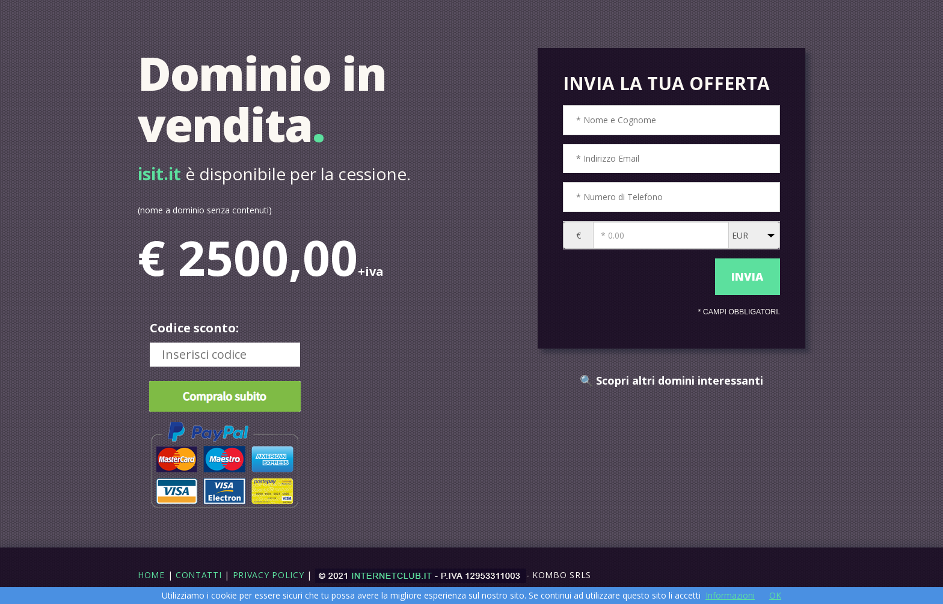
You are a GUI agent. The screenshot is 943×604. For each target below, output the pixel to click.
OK (775, 595)
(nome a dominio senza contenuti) (205, 210)
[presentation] (636, 277)
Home (151, 575)
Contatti (199, 575)
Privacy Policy (268, 575)
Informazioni (730, 595)
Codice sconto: (194, 328)
